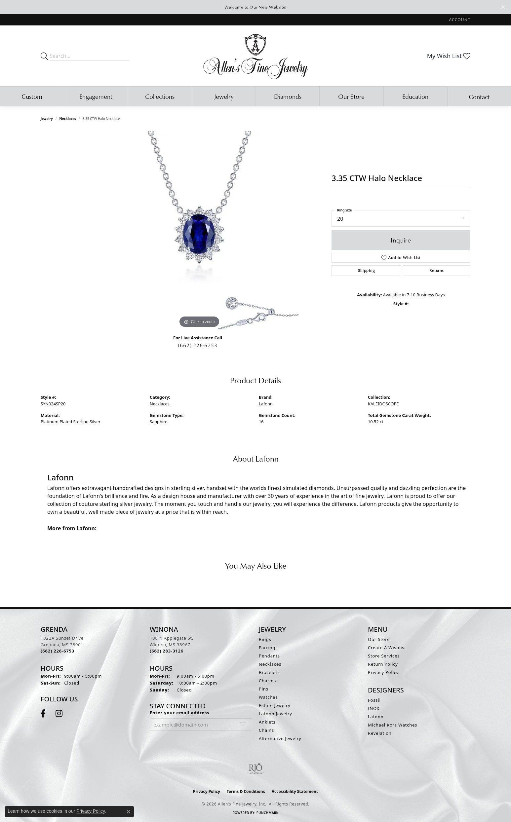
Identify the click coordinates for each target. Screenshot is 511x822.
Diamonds (287, 96)
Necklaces (67, 118)
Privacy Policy (383, 672)
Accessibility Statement (295, 791)
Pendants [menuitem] (269, 656)
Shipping (366, 270)
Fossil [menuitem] (374, 700)
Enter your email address (180, 713)
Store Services (384, 656)
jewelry (47, 118)
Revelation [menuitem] (380, 733)
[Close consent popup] (129, 811)
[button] (459, 19)
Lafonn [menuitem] (375, 717)
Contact (479, 96)
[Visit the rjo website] (255, 769)
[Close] (503, 7)
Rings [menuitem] (265, 639)
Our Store (379, 639)
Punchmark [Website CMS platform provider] (267, 812)
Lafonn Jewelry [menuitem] (275, 714)
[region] (199, 230)
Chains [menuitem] (266, 730)
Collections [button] (160, 96)
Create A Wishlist (387, 648)
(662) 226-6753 (197, 345)
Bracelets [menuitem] (269, 672)
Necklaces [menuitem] (270, 664)
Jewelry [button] (224, 96)
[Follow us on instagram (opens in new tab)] (59, 714)
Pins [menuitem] (263, 689)
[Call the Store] (57, 651)
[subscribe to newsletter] (243, 724)
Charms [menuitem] (267, 681)
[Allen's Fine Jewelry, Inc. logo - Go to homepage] (256, 55)
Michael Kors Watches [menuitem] (392, 725)
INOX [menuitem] (373, 708)
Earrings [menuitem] (268, 648)
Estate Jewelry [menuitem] (275, 705)
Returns (436, 270)
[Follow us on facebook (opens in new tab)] (43, 714)
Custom (31, 96)
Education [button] (415, 96)
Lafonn (266, 404)
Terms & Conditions (246, 791)
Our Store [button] (351, 96)
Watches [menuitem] (268, 697)
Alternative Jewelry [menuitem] (280, 738)
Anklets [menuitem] (267, 722)
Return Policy (383, 664)
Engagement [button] (95, 96)
